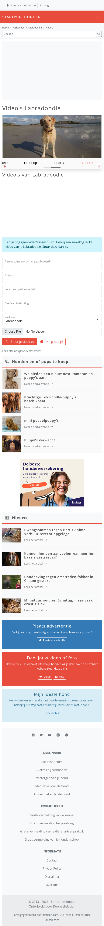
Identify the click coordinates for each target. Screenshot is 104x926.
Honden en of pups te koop (40, 361)
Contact (52, 860)
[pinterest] (66, 735)
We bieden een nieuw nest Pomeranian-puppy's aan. (59, 376)
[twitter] (41, 735)
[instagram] (58, 735)
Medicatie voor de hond (52, 786)
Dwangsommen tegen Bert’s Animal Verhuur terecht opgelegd (55, 532)
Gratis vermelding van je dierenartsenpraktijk (52, 831)
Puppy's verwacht (39, 440)
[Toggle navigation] (97, 17)
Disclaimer (52, 877)
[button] (4, 167)
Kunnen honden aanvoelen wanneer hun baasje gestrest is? (60, 555)
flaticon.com (50, 915)
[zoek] (99, 34)
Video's (87, 163)
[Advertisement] (52, 70)
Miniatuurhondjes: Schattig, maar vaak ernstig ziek (58, 602)
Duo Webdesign (64, 906)
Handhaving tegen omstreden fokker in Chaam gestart (58, 579)
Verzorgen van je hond (52, 778)
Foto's (59, 163)
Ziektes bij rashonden (52, 770)
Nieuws (20, 517)
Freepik (69, 915)
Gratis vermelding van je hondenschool (52, 839)
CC (61, 915)
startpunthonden (5, 17)
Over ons (52, 885)
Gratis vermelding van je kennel (52, 815)
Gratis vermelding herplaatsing (52, 823)
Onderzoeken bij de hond (52, 794)
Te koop (30, 163)
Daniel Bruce (83, 915)
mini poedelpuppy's (41, 420)
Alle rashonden (52, 762)
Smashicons (52, 920)
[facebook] (33, 735)
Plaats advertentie (21, 5)
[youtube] (49, 735)
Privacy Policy (52, 868)
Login (45, 5)
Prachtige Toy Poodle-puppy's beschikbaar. (50, 399)
